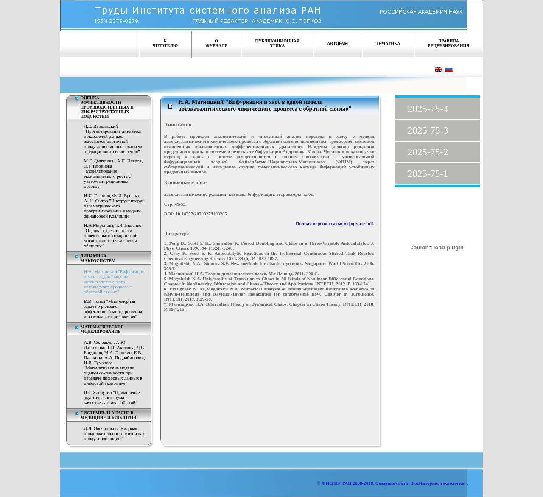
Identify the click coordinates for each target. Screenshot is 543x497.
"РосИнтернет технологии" (437, 483)
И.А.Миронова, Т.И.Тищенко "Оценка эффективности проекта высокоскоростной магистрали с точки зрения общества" (113, 235)
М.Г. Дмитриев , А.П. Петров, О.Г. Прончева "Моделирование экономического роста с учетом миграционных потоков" (113, 173)
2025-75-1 (428, 173)
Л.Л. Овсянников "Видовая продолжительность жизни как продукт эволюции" (114, 433)
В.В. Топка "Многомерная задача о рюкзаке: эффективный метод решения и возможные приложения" (113, 309)
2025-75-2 (428, 152)
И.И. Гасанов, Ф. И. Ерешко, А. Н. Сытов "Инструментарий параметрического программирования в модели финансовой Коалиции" (114, 205)
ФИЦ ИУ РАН (337, 483)
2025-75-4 (428, 108)
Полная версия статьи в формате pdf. (335, 223)
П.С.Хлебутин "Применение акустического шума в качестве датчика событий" (112, 397)
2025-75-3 (428, 130)
